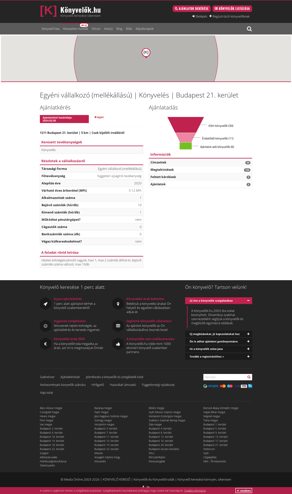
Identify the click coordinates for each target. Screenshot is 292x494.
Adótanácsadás (48, 457)
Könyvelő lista (50, 29)
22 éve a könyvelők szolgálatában (211, 300)
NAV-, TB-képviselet (214, 461)
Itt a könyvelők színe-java (206, 349)
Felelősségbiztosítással (53, 461)
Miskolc (98, 453)
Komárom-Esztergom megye (165, 416)
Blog (119, 29)
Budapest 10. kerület (52, 436)
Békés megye (156, 408)
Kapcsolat (46, 393)
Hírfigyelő (97, 385)
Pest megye (46, 420)
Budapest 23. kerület (106, 449)
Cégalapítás (210, 457)
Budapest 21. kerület (215, 445)
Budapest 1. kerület (214, 424)
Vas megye (46, 424)
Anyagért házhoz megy (107, 457)
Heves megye (47, 416)
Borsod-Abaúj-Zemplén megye (221, 408)
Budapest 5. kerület (214, 428)
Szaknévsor (47, 377)
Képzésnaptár (145, 29)
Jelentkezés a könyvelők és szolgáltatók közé (114, 377)
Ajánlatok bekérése (194, 8)
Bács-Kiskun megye (51, 408)
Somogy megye (103, 420)
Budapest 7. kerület (105, 432)
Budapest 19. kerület (106, 445)
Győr (206, 453)
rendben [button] (244, 490)
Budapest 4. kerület (160, 428)
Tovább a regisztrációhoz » (207, 356)
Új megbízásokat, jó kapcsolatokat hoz (215, 334)
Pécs (151, 453)
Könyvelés (100, 461)
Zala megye (155, 424)
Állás (129, 29)
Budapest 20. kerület (161, 445)
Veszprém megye (104, 424)
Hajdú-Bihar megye (214, 412)
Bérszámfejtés (157, 457)
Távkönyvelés (47, 465)
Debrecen (209, 449)
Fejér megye (101, 412)
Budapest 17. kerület (215, 441)
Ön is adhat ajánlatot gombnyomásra (214, 341)
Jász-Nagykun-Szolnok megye (111, 416)
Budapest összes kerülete (164, 449)
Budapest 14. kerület (52, 441)
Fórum (96, 29)
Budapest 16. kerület (161, 441)
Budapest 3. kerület (105, 428)
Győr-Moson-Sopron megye (165, 412)
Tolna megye (210, 420)
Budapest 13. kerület (215, 436)
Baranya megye (103, 408)
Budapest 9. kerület (214, 432)
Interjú (108, 29)
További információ (195, 490)
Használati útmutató (123, 385)
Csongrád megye (49, 412)
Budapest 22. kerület (52, 449)
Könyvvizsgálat (157, 461)
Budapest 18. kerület (52, 445)
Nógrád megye (211, 416)
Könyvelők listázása (234, 8)
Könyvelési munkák (75, 27)
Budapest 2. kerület (51, 428)
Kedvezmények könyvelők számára (62, 385)
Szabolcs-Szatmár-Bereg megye (167, 420)
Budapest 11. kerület (106, 436)
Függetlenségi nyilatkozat (158, 385)
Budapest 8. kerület (160, 432)
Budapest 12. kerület (161, 436)
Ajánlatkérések (70, 377)
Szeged (44, 453)
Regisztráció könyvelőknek (231, 16)
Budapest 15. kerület (106, 441)
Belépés (201, 16)
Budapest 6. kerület (51, 432)
